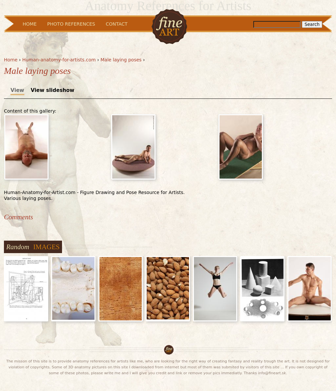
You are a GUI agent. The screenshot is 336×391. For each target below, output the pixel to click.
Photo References (71, 24)
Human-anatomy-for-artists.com (59, 59)
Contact (116, 24)
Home (10, 59)
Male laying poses (120, 59)
